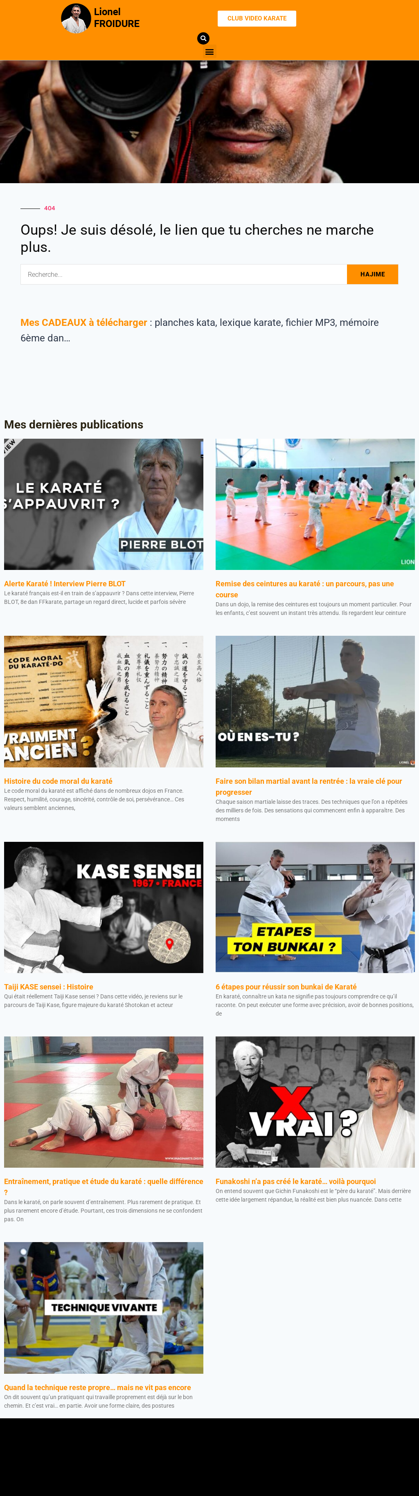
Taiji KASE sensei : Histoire (48, 986)
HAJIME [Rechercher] (372, 274)
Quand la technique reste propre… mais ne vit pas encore (97, 1387)
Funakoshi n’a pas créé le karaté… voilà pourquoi (296, 1181)
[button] (209, 51)
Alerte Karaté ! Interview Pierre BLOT (65, 583)
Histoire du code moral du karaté (58, 781)
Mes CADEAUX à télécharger (83, 322)
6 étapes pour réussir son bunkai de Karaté (287, 986)
